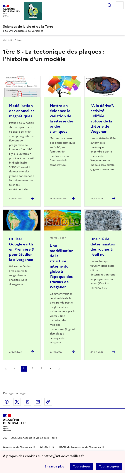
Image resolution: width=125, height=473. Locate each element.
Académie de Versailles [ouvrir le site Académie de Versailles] (17, 447)
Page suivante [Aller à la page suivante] (50, 369)
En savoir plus (54, 466)
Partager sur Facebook (6, 402)
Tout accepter (109, 466)
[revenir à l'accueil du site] (62, 26)
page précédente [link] (15, 369)
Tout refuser (81, 466)
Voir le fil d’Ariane (12, 40)
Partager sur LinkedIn (27, 402)
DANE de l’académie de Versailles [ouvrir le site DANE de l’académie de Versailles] (80, 447)
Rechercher (109, 5)
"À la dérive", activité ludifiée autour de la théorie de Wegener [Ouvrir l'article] (102, 118)
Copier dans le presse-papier (48, 402)
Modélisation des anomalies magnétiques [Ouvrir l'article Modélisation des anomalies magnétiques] (21, 111)
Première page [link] (6, 369)
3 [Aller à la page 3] (41, 368)
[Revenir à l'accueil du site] (14, 422)
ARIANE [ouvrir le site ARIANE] (45, 447)
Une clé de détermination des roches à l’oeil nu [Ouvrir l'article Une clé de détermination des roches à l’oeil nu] (103, 246)
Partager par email (37, 402)
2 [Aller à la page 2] (32, 368)
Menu (120, 5)
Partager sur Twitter (17, 402)
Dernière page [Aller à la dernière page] (59, 369)
